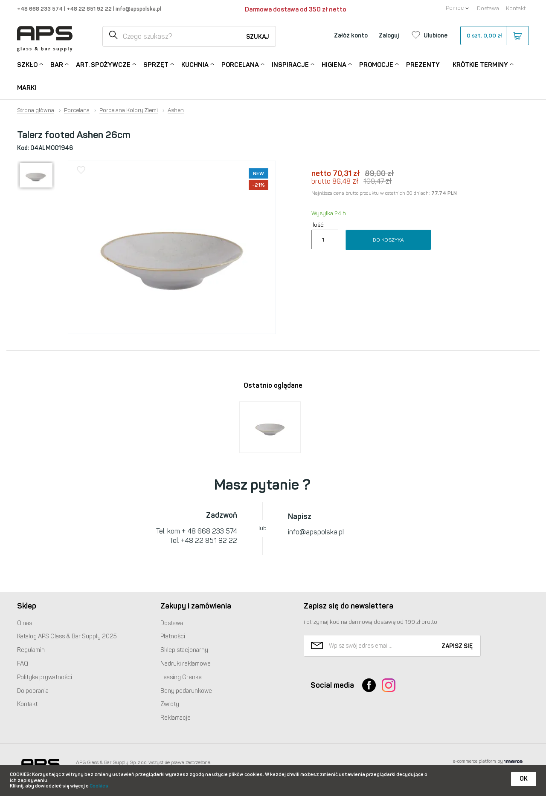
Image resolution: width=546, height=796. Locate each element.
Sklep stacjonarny (184, 650)
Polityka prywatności (44, 677)
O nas (24, 623)
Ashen (176, 110)
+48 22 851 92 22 (90, 9)
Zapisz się (457, 646)
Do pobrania (33, 691)
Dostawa (488, 8)
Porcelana (240, 64)
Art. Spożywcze (103, 64)
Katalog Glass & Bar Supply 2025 (67, 636)
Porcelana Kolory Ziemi (128, 110)
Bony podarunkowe (186, 691)
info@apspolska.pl (137, 9)
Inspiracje (290, 64)
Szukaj (257, 36)
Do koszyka (388, 240)
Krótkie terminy (480, 64)
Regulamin (31, 650)
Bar (56, 64)
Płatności (172, 636)
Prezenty (423, 65)
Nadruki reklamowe (185, 663)
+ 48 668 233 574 (209, 531)
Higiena (334, 64)
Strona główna (35, 110)
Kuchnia (195, 64)
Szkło (27, 64)
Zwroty (169, 704)
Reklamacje (175, 717)
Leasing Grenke (181, 677)
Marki (26, 88)
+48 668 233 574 (40, 9)
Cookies (99, 786)
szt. (494, 36)
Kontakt (516, 8)
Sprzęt (155, 64)
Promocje (376, 64)
